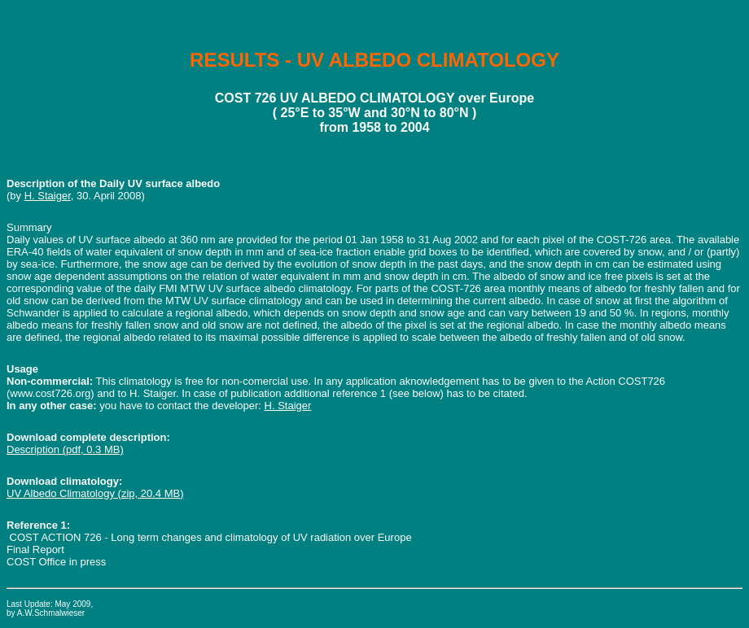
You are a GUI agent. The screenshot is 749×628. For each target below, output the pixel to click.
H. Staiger (47, 196)
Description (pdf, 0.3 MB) (65, 449)
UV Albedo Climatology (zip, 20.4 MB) (95, 493)
